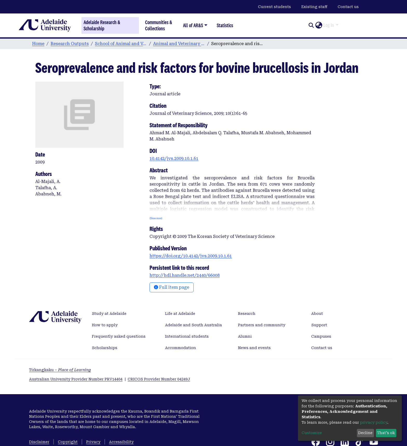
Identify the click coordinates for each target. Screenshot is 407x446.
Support (319, 325)
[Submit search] (311, 25)
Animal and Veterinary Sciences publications (179, 43)
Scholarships (104, 348)
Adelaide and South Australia (193, 325)
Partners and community (261, 325)
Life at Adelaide (180, 314)
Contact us (348, 7)
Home (38, 43)
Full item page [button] (171, 287)
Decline (365, 433)
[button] (318, 25)
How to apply (105, 325)
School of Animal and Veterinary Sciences (121, 43)
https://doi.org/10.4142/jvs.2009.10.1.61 (191, 255)
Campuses (321, 336)
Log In (328, 25)
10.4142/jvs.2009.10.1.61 (174, 158)
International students (187, 336)
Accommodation (180, 348)
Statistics (225, 25)
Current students (274, 7)
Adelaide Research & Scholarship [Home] (102, 25)
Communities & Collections (158, 25)
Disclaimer (39, 442)
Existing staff (314, 7)
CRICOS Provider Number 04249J (159, 379)
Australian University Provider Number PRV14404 (76, 379)
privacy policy (373, 422)
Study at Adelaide (109, 314)
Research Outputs (70, 43)
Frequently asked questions (119, 336)
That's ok (386, 433)
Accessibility (121, 442)
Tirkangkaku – (60, 370)
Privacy (93, 442)
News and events (254, 348)
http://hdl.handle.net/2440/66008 (185, 275)
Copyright (68, 442)
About (317, 314)
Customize (312, 433)
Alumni (245, 336)
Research (246, 314)
